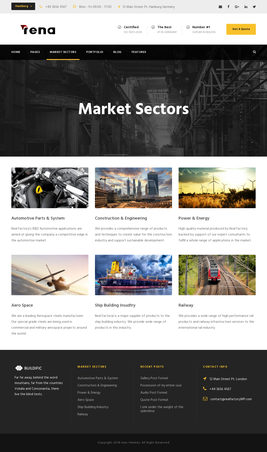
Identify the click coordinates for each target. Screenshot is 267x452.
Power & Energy (194, 218)
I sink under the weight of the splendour (161, 409)
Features (139, 52)
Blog (117, 52)
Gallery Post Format (154, 378)
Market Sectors (63, 52)
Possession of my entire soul (160, 385)
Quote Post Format (154, 400)
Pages (35, 52)
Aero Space (22, 305)
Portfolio (94, 52)
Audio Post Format (153, 392)
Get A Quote (241, 29)
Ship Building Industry (93, 407)
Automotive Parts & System (38, 218)
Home (15, 52)
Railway (186, 305)
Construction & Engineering (121, 218)
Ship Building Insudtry (115, 305)
